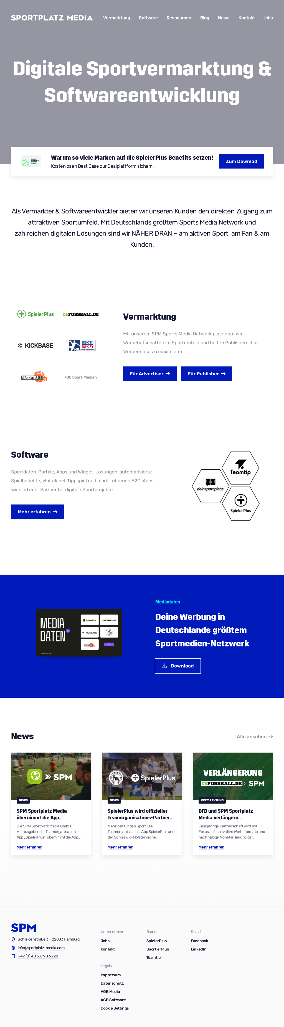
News (224, 18)
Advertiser (146, 373)
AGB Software (113, 1000)
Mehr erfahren (34, 511)
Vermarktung (116, 18)
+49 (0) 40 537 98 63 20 (38, 956)
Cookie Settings (115, 1008)
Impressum (111, 975)
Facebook (199, 941)
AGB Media (110, 991)
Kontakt (247, 18)
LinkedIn (198, 949)
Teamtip (153, 957)
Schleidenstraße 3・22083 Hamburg (49, 939)
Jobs (268, 18)
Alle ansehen (252, 736)
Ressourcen (179, 18)
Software (148, 18)
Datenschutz (112, 983)
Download (177, 665)
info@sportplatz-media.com (41, 948)
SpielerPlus (156, 941)
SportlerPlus (157, 949)
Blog (204, 18)
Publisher (203, 373)
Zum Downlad (241, 161)
